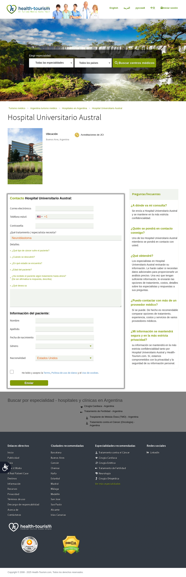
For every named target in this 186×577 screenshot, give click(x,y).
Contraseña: (17, 226)
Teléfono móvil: (18, 217)
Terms (47, 373)
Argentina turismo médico (43, 108)
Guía (10, 463)
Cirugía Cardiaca (108, 458)
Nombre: (15, 320)
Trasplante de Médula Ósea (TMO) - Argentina (112, 417)
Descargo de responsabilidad (23, 505)
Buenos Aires (58, 458)
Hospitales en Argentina (74, 108)
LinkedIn (153, 452)
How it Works (15, 468)
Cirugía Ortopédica (109, 479)
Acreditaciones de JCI (92, 134)
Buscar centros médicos (136, 63)
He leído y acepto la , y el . (60, 373)
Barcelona (56, 453)
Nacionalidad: (18, 358)
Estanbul (55, 479)
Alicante (55, 510)
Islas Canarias (58, 515)
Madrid (55, 484)
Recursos (12, 489)
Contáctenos (14, 515)
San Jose (55, 499)
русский (140, 8)
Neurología (105, 474)
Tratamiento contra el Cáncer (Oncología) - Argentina (110, 424)
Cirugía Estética (107, 463)
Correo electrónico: (21, 208)
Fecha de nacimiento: (22, 337)
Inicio (10, 453)
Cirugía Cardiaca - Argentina (97, 406)
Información (14, 484)
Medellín (55, 494)
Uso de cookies (90, 373)
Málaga (55, 489)
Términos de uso (16, 499)
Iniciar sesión (169, 7)
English (114, 8)
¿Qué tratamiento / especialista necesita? (33, 232)
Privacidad (13, 494)
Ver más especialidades (108, 484)
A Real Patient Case (18, 474)
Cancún (55, 463)
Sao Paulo (56, 505)
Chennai (55, 468)
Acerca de (13, 510)
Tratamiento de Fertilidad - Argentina (101, 411)
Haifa (54, 474)
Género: (14, 346)
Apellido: (15, 329)
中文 (152, 8)
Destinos (12, 479)
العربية (127, 8)
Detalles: (15, 244)
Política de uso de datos (64, 373)
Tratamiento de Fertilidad (112, 468)
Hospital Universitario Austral (107, 108)
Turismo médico (17, 108)
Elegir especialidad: (40, 55)
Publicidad (13, 458)
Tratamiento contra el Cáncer (114, 453)
